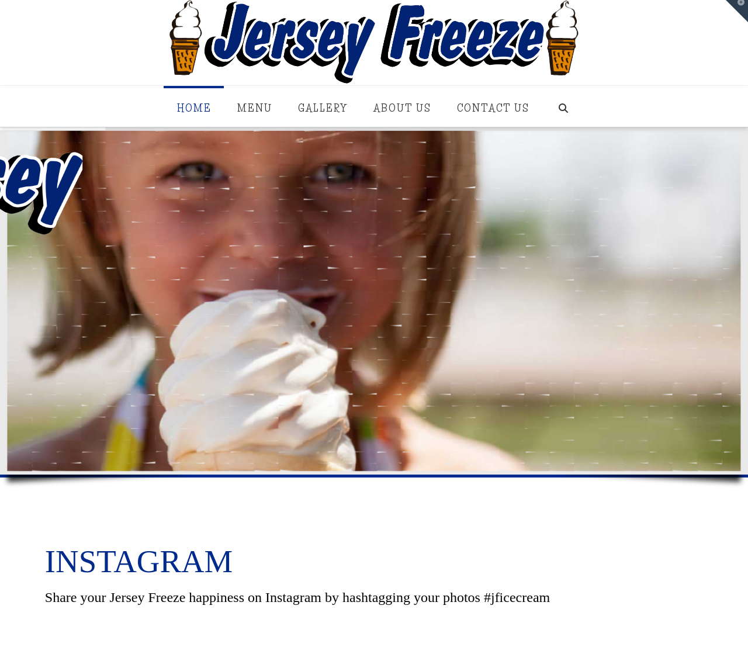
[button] (737, 11)
